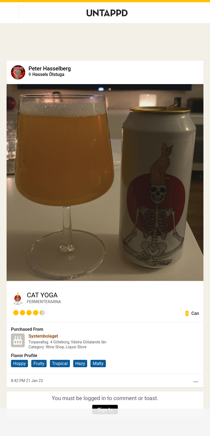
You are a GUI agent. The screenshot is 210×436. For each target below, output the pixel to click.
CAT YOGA (42, 295)
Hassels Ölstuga (48, 74)
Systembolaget (43, 336)
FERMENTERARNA (44, 301)
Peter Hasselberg (50, 68)
